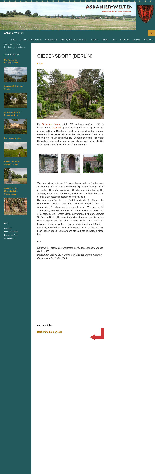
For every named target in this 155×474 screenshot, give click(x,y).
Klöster (94, 40)
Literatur (124, 40)
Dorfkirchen (51, 40)
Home (13, 40)
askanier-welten (13, 33)
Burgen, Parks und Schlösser (74, 40)
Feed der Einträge (11, 232)
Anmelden (8, 228)
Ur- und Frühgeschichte (30, 40)
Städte (105, 40)
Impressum (148, 40)
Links (114, 40)
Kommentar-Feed (10, 235)
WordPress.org (10, 238)
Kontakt (136, 40)
